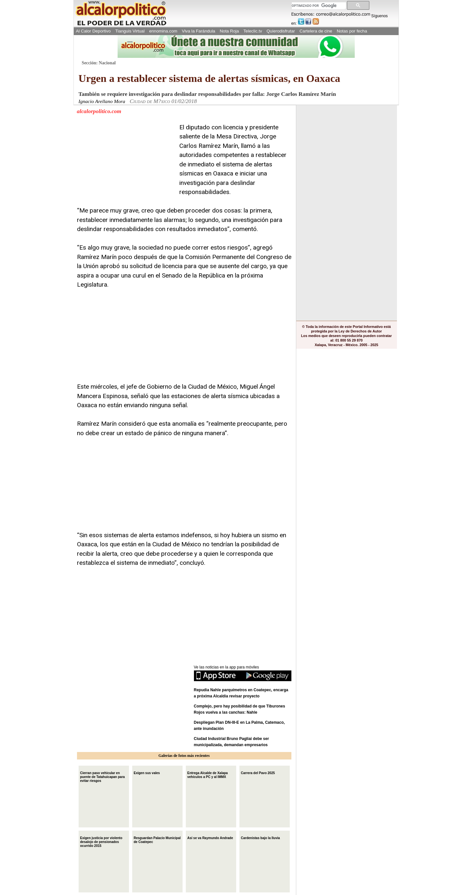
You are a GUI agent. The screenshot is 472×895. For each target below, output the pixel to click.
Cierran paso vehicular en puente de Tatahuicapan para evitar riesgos (102, 776)
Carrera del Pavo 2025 (258, 772)
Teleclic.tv (252, 31)
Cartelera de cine (316, 31)
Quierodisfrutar (281, 31)
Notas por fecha (352, 31)
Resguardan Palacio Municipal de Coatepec (157, 839)
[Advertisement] (125, 163)
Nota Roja (229, 31)
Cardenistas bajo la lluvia (260, 837)
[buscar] (318, 5)
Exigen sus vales (147, 772)
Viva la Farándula (198, 31)
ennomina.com (163, 31)
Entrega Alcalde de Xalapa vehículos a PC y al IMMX (207, 774)
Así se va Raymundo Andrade (210, 837)
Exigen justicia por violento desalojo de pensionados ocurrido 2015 (101, 841)
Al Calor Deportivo (93, 31)
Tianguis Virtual (130, 31)
